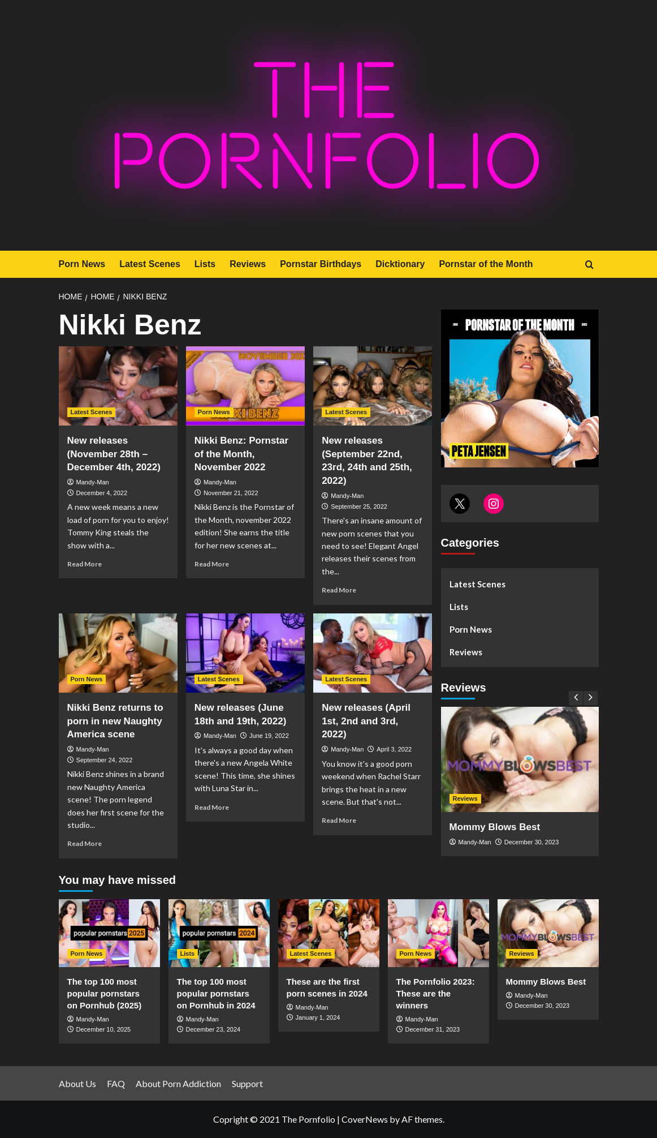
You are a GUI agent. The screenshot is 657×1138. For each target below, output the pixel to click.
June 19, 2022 (269, 735)
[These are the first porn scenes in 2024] (328, 933)
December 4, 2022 (102, 492)
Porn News (82, 264)
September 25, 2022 (359, 506)
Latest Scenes (149, 264)
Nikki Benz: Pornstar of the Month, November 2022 (241, 454)
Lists (204, 264)
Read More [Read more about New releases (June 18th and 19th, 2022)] (211, 807)
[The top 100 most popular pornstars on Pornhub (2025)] (109, 933)
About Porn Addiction (178, 1083)
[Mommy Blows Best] (520, 759)
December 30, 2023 (531, 842)
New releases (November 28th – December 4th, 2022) (114, 454)
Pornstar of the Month (486, 264)
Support (247, 1083)
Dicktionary (400, 264)
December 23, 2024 (213, 1029)
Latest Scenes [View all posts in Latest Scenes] (92, 412)
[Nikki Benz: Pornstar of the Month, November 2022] (245, 386)
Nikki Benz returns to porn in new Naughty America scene (115, 721)
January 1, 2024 (318, 1017)
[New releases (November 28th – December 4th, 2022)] (118, 386)
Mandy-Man (92, 482)
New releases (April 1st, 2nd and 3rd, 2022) (366, 721)
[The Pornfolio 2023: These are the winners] (438, 933)
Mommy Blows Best (495, 827)
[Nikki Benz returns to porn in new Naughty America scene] (118, 653)
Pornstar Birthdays (320, 264)
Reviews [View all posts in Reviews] (465, 798)
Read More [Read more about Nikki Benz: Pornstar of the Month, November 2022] (211, 564)
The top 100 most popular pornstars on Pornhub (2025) (104, 993)
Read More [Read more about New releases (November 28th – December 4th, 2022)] (84, 564)
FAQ (116, 1083)
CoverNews (365, 1119)
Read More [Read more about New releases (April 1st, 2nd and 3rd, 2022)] (339, 820)
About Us (77, 1083)
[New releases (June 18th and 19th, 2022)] (245, 653)
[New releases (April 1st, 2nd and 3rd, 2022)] (372, 653)
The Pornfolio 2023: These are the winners (435, 993)
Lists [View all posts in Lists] (187, 953)
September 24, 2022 (104, 760)
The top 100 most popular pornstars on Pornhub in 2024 (216, 993)
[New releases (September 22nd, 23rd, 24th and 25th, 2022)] (372, 386)
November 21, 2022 (231, 492)
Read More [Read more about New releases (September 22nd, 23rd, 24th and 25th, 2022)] (339, 590)
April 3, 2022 (394, 749)
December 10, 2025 (103, 1029)
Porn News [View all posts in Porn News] (214, 412)
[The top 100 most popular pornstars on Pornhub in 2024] (219, 933)
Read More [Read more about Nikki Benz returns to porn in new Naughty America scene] (84, 843)
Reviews (248, 264)
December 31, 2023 (432, 1029)
